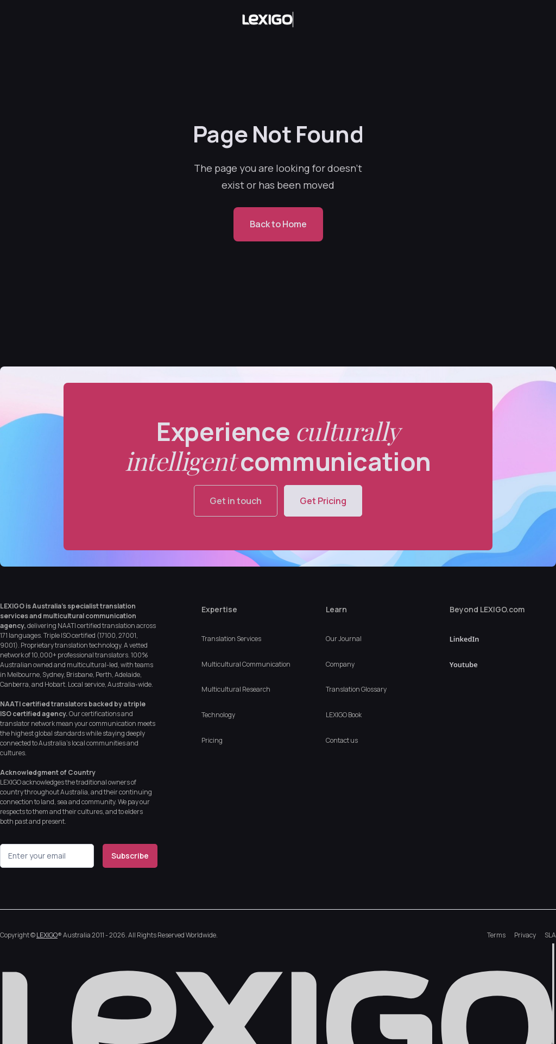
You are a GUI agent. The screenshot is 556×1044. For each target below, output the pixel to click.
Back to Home (278, 224)
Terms (496, 935)
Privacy (525, 935)
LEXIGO (47, 935)
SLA (550, 935)
